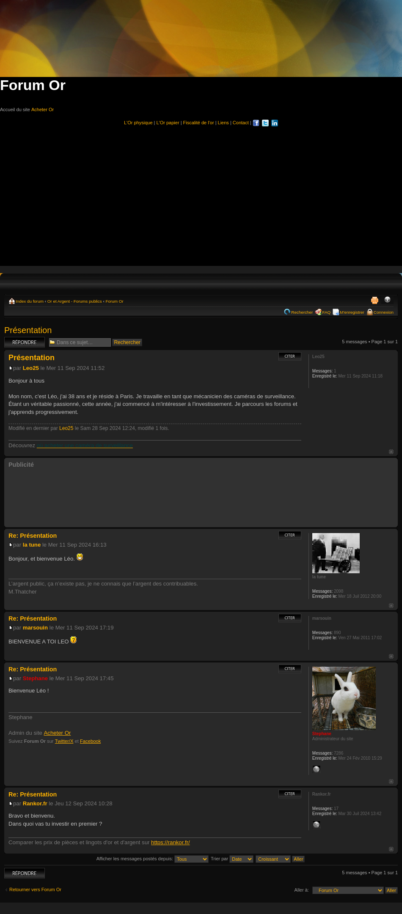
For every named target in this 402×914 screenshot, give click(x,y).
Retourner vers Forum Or (35, 889)
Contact (241, 122)
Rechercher (302, 312)
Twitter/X (64, 741)
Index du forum (30, 301)
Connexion (384, 312)
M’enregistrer (352, 312)
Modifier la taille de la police (387, 300)
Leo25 (31, 368)
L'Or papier (168, 122)
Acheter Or (42, 109)
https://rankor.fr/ (170, 842)
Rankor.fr (35, 803)
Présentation (28, 330)
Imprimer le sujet (374, 300)
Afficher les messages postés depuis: (152, 858)
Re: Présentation (32, 535)
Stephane (35, 678)
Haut (391, 451)
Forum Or (114, 301)
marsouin (35, 627)
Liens (223, 122)
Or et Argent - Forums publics (74, 301)
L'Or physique (138, 122)
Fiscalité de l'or (198, 122)
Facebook (90, 741)
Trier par (232, 858)
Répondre (24, 342)
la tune (32, 545)
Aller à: (302, 889)
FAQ (326, 312)
